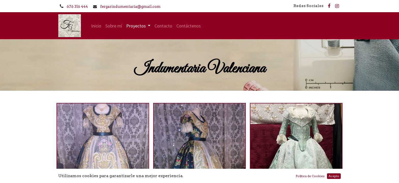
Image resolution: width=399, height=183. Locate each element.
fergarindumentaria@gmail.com (130, 6)
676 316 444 (78, 6)
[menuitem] (96, 25)
